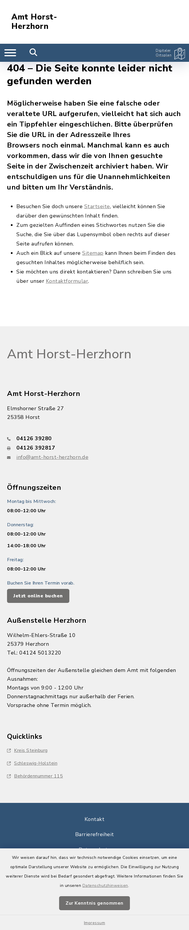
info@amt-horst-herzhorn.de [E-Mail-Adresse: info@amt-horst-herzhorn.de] (52, 457)
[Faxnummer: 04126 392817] (94, 447)
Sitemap (93, 253)
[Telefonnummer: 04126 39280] (94, 438)
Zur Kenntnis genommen (94, 903)
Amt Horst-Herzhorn (34, 22)
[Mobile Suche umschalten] (33, 53)
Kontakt (95, 819)
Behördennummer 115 (35, 776)
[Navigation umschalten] (10, 53)
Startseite (97, 206)
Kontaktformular (67, 281)
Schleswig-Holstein (32, 763)
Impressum (94, 923)
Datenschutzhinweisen (105, 885)
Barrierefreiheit (94, 834)
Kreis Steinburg (27, 750)
